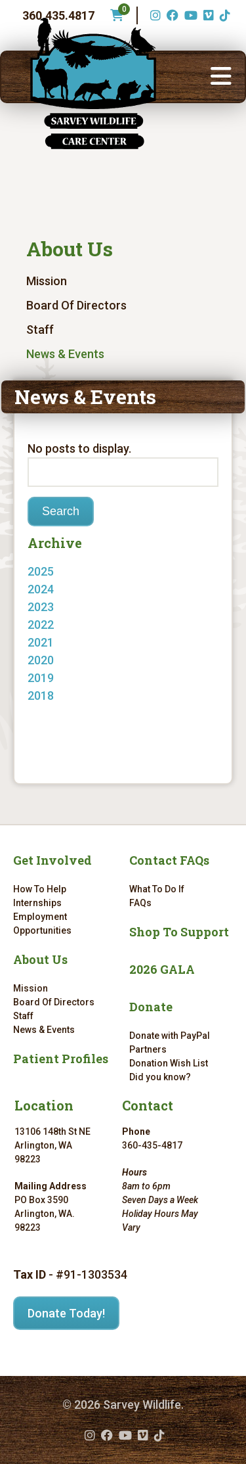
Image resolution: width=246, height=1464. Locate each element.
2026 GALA (162, 969)
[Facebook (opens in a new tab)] (170, 15)
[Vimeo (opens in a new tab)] (207, 15)
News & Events (65, 354)
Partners (148, 1049)
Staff (40, 329)
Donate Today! (66, 1313)
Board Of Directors (76, 305)
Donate (151, 1007)
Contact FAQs (169, 860)
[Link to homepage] (93, 83)
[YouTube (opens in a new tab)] (189, 15)
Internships (37, 903)
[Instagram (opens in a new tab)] (154, 15)
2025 (41, 571)
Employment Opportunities (42, 923)
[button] (221, 76)
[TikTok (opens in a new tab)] (223, 15)
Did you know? (160, 1077)
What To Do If (156, 889)
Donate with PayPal (169, 1035)
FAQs (140, 903)
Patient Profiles (60, 1058)
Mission (46, 281)
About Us (69, 249)
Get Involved (52, 860)
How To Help (39, 889)
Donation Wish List (168, 1063)
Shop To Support (179, 932)
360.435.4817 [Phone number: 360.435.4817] (58, 15)
